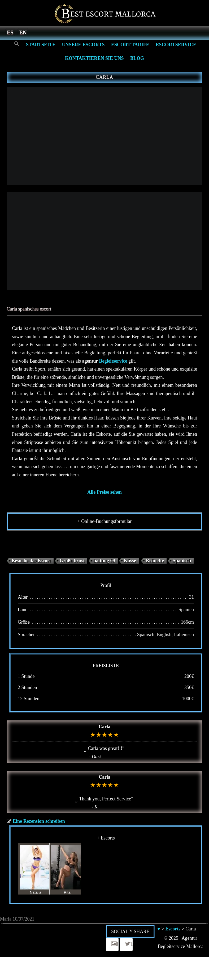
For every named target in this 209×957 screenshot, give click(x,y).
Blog (137, 58)
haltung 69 (104, 560)
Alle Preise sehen (104, 492)
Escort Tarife (130, 44)
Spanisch (182, 560)
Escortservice (176, 44)
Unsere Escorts (83, 44)
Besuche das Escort (31, 560)
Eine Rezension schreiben (39, 821)
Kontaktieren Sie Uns (94, 58)
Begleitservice (113, 361)
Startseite (40, 44)
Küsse (130, 560)
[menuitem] (10, 32)
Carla (104, 726)
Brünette (155, 560)
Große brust (72, 560)
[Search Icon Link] (16, 44)
